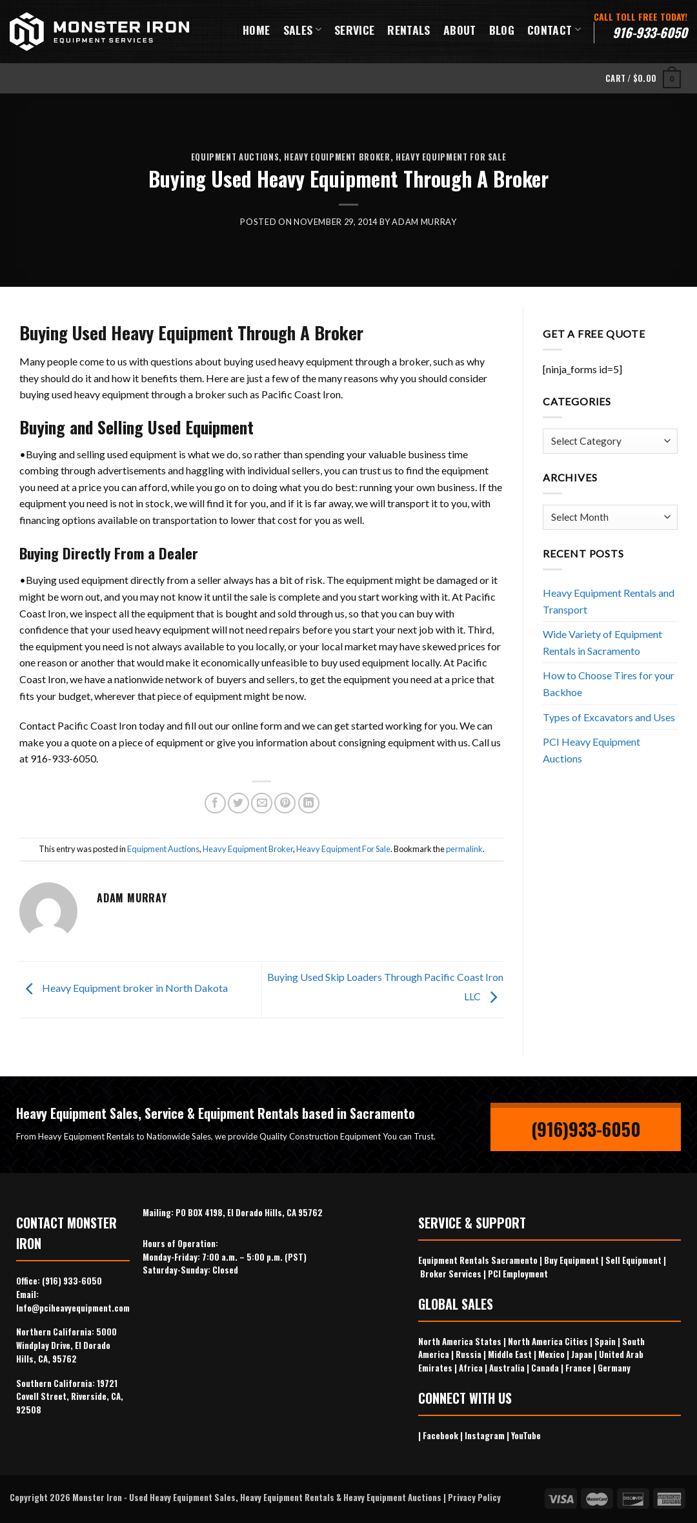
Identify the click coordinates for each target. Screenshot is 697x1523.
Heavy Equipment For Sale (451, 157)
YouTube (526, 1435)
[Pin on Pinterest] (285, 803)
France (578, 1367)
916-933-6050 (649, 32)
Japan (581, 1354)
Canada (545, 1367)
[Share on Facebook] (215, 803)
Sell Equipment (633, 1260)
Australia (507, 1367)
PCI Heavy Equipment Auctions (591, 749)
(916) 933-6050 (72, 1280)
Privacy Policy (474, 1497)
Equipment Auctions (235, 157)
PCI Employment (518, 1273)
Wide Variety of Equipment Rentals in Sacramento (602, 642)
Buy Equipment (571, 1260)
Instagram (485, 1435)
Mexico (551, 1354)
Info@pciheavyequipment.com (73, 1307)
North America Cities (548, 1341)
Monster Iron (97, 1497)
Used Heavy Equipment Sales (182, 1497)
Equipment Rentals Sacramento (478, 1260)
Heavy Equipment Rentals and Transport (608, 601)
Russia (468, 1354)
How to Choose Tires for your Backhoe (608, 683)
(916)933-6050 (586, 1129)
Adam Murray (424, 222)
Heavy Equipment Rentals (287, 1497)
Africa (471, 1367)
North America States (459, 1341)
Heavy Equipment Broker (337, 157)
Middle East (510, 1354)
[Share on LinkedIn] (308, 803)
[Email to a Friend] (261, 803)
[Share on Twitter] (238, 803)
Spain (605, 1341)
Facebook (440, 1435)
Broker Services (450, 1273)
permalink (464, 849)
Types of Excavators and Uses (609, 717)
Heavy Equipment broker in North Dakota (123, 988)
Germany (614, 1367)
